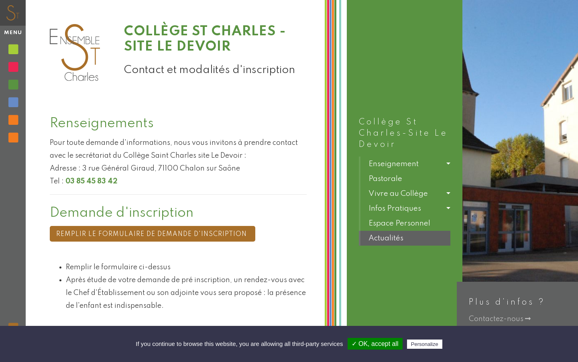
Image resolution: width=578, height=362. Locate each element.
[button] (404, 164)
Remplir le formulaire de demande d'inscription (152, 234)
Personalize (424, 344)
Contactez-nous (500, 319)
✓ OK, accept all (375, 343)
